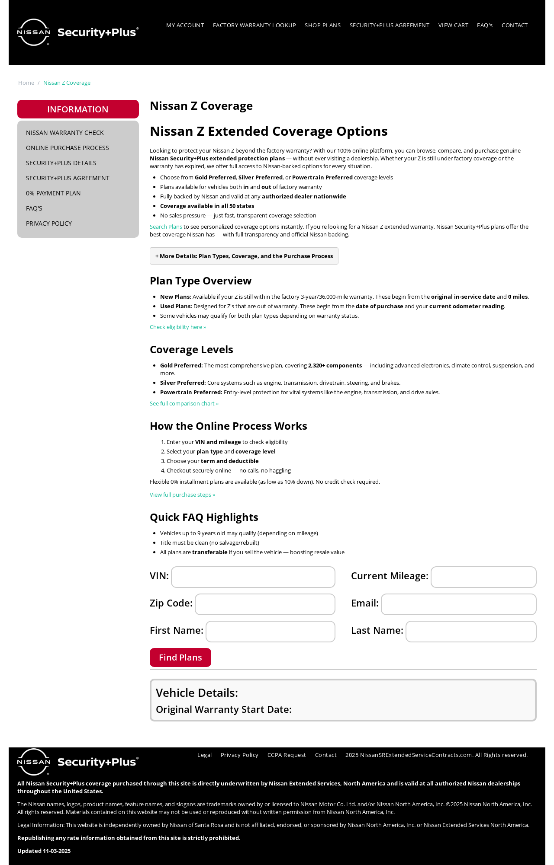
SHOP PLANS (323, 25)
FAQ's (485, 25)
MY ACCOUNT (186, 25)
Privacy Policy (49, 223)
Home (26, 82)
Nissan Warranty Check (65, 132)
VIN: (159, 575)
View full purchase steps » (182, 494)
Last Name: (377, 629)
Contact (326, 755)
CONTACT (515, 25)
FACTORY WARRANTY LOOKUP (255, 25)
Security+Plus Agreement (68, 178)
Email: (365, 602)
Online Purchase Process (67, 148)
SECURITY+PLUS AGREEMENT (390, 25)
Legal (204, 755)
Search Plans (166, 226)
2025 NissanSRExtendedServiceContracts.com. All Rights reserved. (436, 755)
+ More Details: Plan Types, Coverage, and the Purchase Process (244, 256)
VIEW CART (453, 25)
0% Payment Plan (53, 193)
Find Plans (180, 657)
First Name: (176, 629)
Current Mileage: (389, 575)
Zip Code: (171, 602)
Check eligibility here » (178, 327)
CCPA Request (286, 755)
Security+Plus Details (61, 163)
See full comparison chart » (184, 403)
